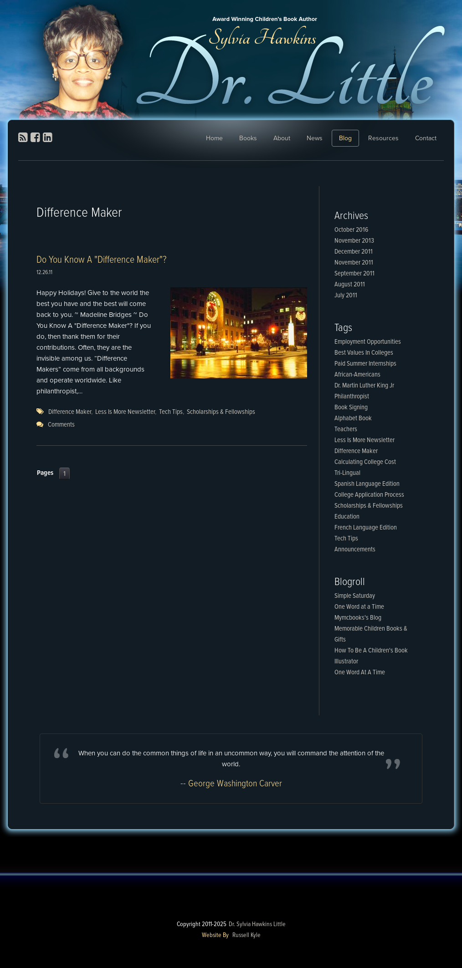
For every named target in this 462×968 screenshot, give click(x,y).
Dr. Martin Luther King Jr (364, 385)
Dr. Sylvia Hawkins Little (257, 924)
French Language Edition (365, 527)
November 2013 (354, 240)
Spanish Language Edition (367, 484)
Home (214, 138)
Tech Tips (171, 412)
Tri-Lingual (347, 473)
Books (248, 138)
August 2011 (349, 284)
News (315, 138)
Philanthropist (351, 396)
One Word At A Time (359, 672)
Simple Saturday (354, 596)
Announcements (354, 549)
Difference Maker (69, 412)
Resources (383, 138)
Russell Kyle (246, 935)
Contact (425, 138)
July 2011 (345, 295)
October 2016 (351, 229)
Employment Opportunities (367, 341)
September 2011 (354, 273)
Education (346, 516)
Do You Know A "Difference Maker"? (101, 260)
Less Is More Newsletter (125, 412)
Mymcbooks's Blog (357, 617)
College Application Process (369, 494)
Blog (345, 138)
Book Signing (351, 407)
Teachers (345, 429)
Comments (61, 424)
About (281, 138)
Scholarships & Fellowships (221, 412)
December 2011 (353, 251)
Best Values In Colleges (363, 352)
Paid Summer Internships (365, 363)
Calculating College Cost (365, 462)
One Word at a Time (359, 606)
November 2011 (353, 262)
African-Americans (357, 374)
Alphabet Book (353, 418)
